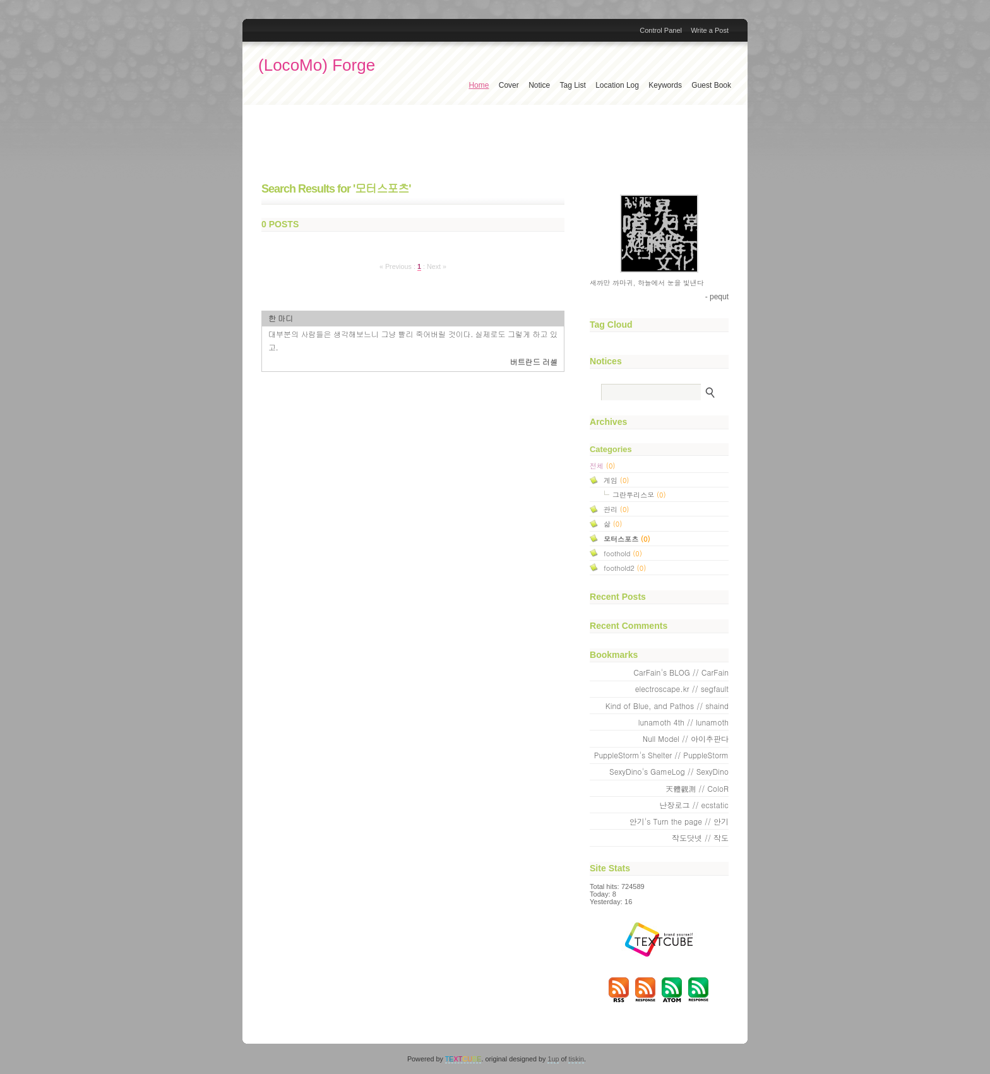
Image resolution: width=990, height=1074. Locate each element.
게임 (616, 480)
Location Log (617, 85)
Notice (539, 85)
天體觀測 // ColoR (697, 788)
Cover (509, 85)
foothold (623, 553)
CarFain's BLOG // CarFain (681, 672)
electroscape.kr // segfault (682, 688)
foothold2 (625, 568)
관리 (616, 509)
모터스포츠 (627, 539)
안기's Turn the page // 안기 (679, 821)
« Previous (396, 266)
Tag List (572, 85)
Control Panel (661, 30)
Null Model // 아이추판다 (686, 738)
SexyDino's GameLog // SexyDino (669, 771)
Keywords (665, 85)
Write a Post (710, 30)
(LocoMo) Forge (316, 65)
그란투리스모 (639, 494)
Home (478, 85)
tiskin (576, 1059)
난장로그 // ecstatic (694, 804)
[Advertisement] (495, 144)
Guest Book (711, 85)
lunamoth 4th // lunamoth (683, 722)
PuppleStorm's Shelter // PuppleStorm (661, 754)
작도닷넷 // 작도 (700, 837)
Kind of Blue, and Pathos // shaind (667, 705)
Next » (436, 266)
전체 (602, 465)
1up (553, 1059)
